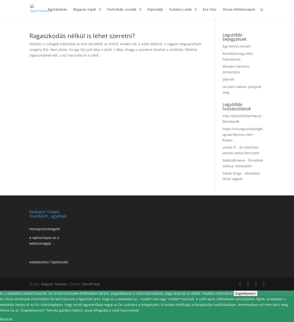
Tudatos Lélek (180, 10)
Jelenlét (228, 79)
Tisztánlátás (57, 10)
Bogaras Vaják (84, 10)
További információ (217, 293)
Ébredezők (231, 121)
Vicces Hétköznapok (239, 10)
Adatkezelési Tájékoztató (48, 262)
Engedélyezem (245, 293)
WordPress (91, 284)
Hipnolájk (155, 10)
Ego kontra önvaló (237, 46)
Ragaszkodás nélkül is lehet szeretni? (82, 35)
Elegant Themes (54, 284)
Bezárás (6, 319)
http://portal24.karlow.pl (242, 116)
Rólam (228, 140)
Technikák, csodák (121, 10)
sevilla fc (229, 147)
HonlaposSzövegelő (44, 229)
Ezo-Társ (209, 10)
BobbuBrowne (234, 160)
